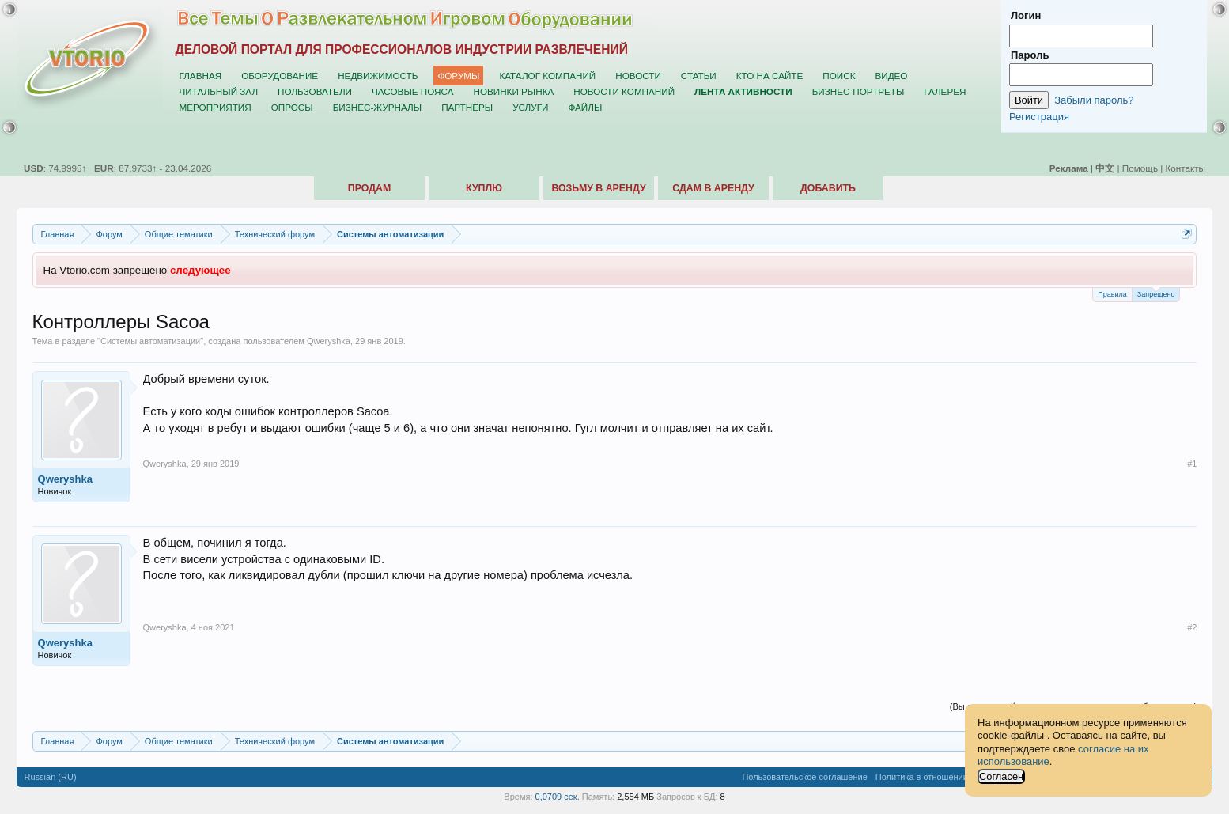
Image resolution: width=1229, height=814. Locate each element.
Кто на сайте (770, 75)
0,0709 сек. (557, 796)
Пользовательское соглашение (804, 777)
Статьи (699, 75)
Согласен (1001, 776)
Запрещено (1156, 293)
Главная (201, 75)
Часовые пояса (412, 91)
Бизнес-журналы (377, 107)
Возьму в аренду (598, 188)
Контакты (1185, 168)
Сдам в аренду (713, 188)
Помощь (1140, 168)
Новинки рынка (513, 91)
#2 (1192, 627)
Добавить (828, 188)
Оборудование (279, 75)
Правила (1112, 294)
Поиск (838, 75)
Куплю (484, 188)
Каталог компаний (547, 75)
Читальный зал (219, 91)
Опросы (292, 107)
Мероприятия (215, 107)
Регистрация (1039, 117)
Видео (891, 75)
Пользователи (315, 91)
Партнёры (467, 107)
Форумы (458, 75)
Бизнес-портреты (858, 91)
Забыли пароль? (1093, 100)
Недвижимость (378, 75)
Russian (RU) (51, 777)
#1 (1192, 463)
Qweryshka (328, 341)
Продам (369, 188)
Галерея (945, 91)
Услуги (530, 107)
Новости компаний (624, 91)
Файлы (585, 107)
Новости (638, 75)
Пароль (1030, 55)
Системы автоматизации (150, 341)
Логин (1026, 15)
